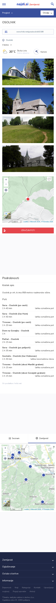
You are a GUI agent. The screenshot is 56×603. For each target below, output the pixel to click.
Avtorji (32, 591)
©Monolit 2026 (35, 222)
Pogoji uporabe (19, 591)
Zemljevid (42, 438)
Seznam (14, 438)
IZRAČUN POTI (28, 230)
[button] (6, 190)
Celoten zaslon (49, 179)
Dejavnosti (6, 587)
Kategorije (26, 587)
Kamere (44, 52)
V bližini (5, 45)
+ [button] (6, 180)
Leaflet (25, 222)
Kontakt (37, 587)
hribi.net (18, 383)
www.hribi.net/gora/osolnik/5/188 (29, 32)
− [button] (6, 184)
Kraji (16, 587)
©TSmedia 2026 (47, 222)
